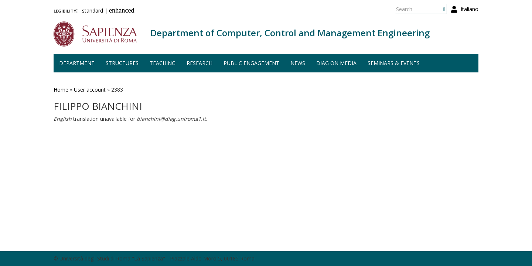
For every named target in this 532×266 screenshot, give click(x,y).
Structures (122, 62)
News (297, 62)
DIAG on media (336, 62)
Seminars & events (394, 62)
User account (90, 89)
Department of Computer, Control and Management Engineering (290, 33)
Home (61, 89)
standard (92, 10)
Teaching (162, 62)
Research (199, 62)
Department (77, 62)
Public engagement (251, 62)
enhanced (121, 10)
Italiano (469, 9)
